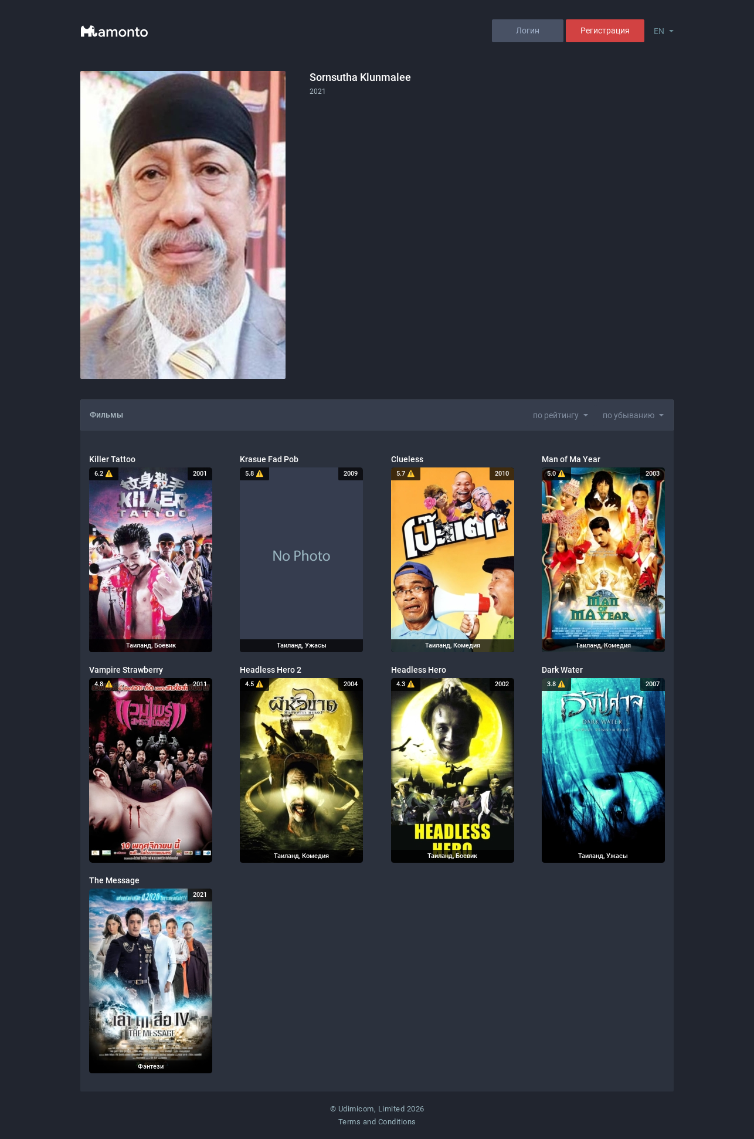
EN (659, 31)
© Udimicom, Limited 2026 (377, 1108)
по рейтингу (556, 415)
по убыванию (628, 415)
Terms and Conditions (377, 1121)
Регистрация (605, 30)
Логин (527, 30)
